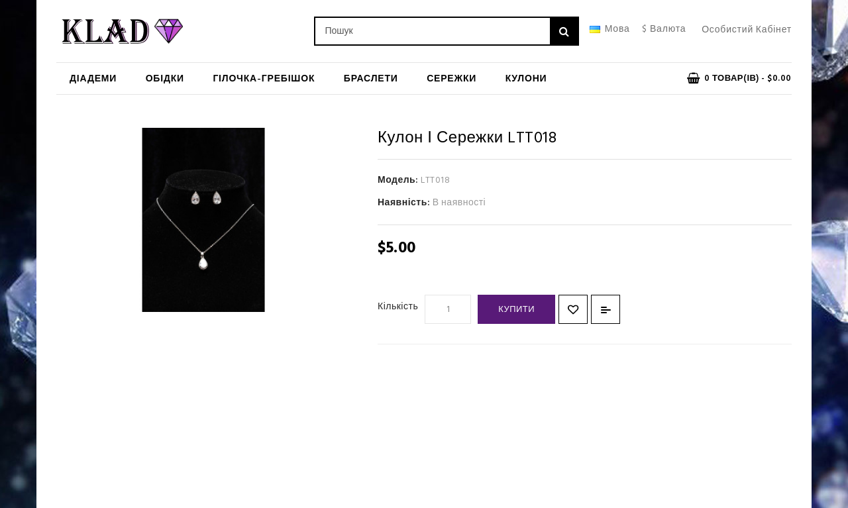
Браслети (371, 79)
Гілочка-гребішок (264, 79)
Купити (516, 310)
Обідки (165, 79)
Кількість (398, 307)
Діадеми (93, 79)
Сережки (451, 79)
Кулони (526, 79)
